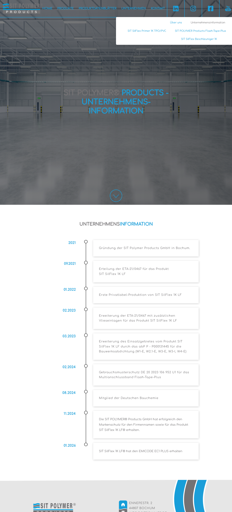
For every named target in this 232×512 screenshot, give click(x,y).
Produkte (65, 8)
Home (47, 8)
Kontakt (158, 8)
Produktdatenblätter (97, 8)
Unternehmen (133, 8)
